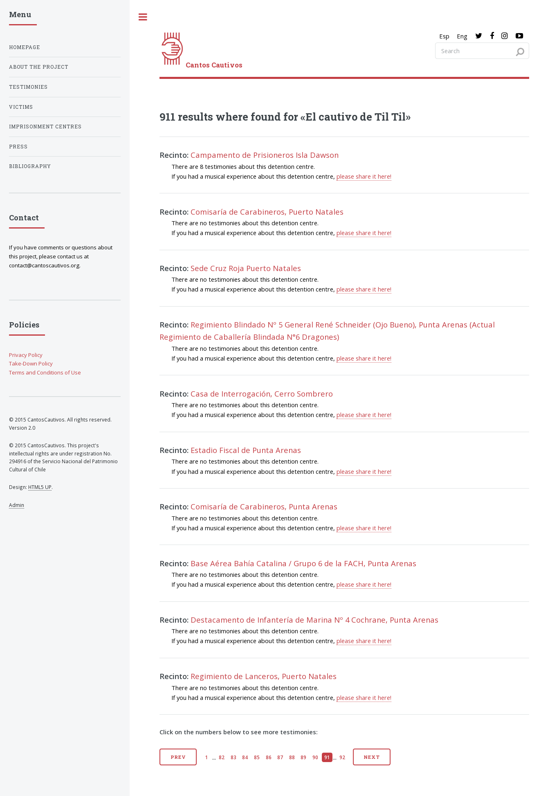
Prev (178, 757)
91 (327, 757)
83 (233, 757)
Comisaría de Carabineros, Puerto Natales (267, 211)
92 (342, 757)
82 (221, 757)
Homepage (24, 47)
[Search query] (482, 51)
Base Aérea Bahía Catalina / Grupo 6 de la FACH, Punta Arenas (303, 563)
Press (18, 147)
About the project (38, 67)
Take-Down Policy (31, 363)
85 (257, 757)
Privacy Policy (26, 355)
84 (245, 757)
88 (292, 757)
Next (372, 757)
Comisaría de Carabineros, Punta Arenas (264, 506)
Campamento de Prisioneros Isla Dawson (265, 155)
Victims (21, 107)
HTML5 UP (40, 487)
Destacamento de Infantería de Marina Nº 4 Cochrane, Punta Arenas (314, 619)
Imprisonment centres (45, 126)
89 (303, 757)
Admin (16, 505)
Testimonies (28, 87)
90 (315, 757)
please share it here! (364, 176)
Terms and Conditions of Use (45, 372)
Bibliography (30, 166)
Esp (444, 36)
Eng (462, 36)
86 (269, 757)
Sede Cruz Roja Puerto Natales (246, 268)
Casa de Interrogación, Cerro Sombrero (262, 393)
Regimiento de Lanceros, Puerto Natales (264, 676)
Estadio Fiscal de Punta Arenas (246, 450)
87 (280, 757)
